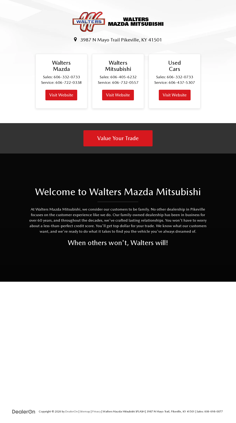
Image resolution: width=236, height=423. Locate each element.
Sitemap (85, 411)
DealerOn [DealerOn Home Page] (71, 411)
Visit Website (61, 95)
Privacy (96, 411)
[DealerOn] (23, 411)
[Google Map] (118, 342)
